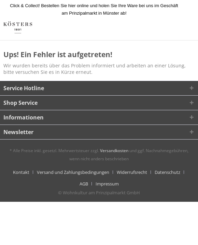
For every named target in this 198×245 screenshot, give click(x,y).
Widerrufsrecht (132, 172)
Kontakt (21, 172)
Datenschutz (167, 172)
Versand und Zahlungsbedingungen (73, 172)
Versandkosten (114, 150)
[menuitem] (23, 172)
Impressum (107, 184)
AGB (84, 184)
